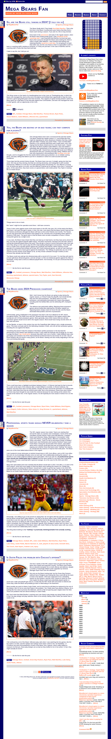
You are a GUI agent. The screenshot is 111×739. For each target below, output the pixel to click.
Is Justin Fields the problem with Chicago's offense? (34, 557)
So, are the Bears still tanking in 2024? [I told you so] (35, 22)
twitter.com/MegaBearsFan (88, 90)
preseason (44, 35)
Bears (103, 530)
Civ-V (102, 545)
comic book (99, 548)
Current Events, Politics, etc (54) (90, 470)
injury (36, 546)
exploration (90, 560)
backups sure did (63, 153)
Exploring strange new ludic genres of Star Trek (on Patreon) (85, 141)
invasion (82, 571)
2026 (92, 599)
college (97, 547)
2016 (81, 623)
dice (96, 553)
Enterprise (93, 559)
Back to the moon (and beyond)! (96, 190)
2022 (81, 611)
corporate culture (89, 550)
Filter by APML (10, 1)
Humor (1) (82, 482)
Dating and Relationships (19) (89, 472)
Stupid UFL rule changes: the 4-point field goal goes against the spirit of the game (97, 222)
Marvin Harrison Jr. (31, 544)
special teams (34, 275)
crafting (81, 552)
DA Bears (93, 552)
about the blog (96, 71)
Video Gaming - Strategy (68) (89, 511)
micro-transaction (91, 580)
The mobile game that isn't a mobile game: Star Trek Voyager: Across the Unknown (97, 252)
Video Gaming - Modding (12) (89, 509)
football (19, 114)
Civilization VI (84, 544)
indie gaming (95, 569)
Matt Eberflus (38, 114)
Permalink (58, 120)
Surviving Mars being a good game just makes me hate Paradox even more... (97, 176)
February (84, 601)
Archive (78, 15)
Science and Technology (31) (89, 490)
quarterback (43, 117)
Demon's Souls (90, 553)
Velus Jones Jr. (33, 409)
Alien (88, 528)
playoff (45, 544)
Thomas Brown (49, 114)
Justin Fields (19, 544)
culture (87, 552)
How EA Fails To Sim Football (89, 443)
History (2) (82, 480)
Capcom (85, 533)
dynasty (81, 557)
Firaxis (86, 562)
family (97, 560)
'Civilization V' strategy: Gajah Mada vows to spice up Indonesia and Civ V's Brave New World (91, 659)
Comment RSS (85, 729)
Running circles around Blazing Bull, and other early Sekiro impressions (92, 647)
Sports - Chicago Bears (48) (88, 496)
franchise (82, 564)
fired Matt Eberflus (59, 28)
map (85, 576)
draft (35, 541)
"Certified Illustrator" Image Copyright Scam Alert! (97, 365)
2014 (81, 627)
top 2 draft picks (24, 334)
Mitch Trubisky (88, 581)
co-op (81, 550)
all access (93, 528)
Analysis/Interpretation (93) (88, 462)
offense (19, 662)
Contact (103, 15)
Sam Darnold (56, 275)
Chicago (95, 533)
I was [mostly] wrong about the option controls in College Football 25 (91, 683)
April (83, 597)
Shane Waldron (12, 117)
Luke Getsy (11, 544)
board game (98, 532)
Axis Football (91, 530)
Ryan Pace (47, 660)
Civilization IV (92, 538)
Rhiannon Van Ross (86, 700)
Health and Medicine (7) (87, 478)
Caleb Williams (23, 117)
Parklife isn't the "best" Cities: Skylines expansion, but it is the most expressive (97, 382)
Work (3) (82, 513)
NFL (14, 114)
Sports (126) (83, 494)
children (86, 535)
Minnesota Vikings (13, 278)
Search (86, 15)
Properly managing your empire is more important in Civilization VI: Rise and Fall (97, 352)
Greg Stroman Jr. (46, 409)
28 (86, 343)
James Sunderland (91, 571)
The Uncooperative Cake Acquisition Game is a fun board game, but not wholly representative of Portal (97, 294)
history (99, 568)
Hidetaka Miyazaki (91, 568)
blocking (10, 275)
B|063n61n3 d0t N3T (53, 678)
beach (98, 530)
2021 (81, 613)
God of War (93, 566)
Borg (80, 533)
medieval (101, 578)
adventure (82, 528)
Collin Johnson (22, 409)
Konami (95, 573)
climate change (84, 547)
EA (86, 557)
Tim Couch (10, 546)
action (88, 527)
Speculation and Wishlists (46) (90, 492)
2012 (81, 631)
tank (40, 544)
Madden (86, 575)
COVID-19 (99, 550)
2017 (81, 621)
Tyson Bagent (11, 409)
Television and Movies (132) (89, 498)
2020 (81, 615)
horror (82, 569)
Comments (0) (68, 120)
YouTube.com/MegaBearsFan (89, 80)
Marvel (90, 576)
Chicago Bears (68, 25)
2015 (81, 625)
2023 (81, 609)
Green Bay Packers (36, 660)
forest (99, 562)
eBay (98, 557)
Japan (100, 571)
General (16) (83, 476)
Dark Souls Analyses (86, 447)
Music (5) (82, 486)
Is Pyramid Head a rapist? (96, 335)
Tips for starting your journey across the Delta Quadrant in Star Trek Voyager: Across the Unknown (97, 237)
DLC (93, 555)
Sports (59, 25)
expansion (82, 560)
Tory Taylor (43, 275)
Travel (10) (82, 503)
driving (101, 555)
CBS (90, 533)
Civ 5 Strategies (84, 441)
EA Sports (92, 557)
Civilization (83, 538)
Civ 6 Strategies (84, 439)
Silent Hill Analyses (86, 445)
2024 (81, 607)
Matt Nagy (82, 578)
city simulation (93, 537)
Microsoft (82, 580)
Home (70, 15)
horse (87, 569)
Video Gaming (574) (86, 505)
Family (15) (83, 474)
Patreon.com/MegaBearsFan (89, 101)
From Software (91, 564)
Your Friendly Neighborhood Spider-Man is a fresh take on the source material (85, 407)
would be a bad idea (48, 43)
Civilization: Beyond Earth (92, 545)
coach (92, 547)
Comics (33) (83, 468)
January (84, 603)
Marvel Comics (97, 576)
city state (101, 537)
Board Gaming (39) (85, 466)
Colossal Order (90, 548)
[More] (9, 105)
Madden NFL (93, 575)
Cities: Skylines (95, 535)
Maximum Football (92, 578)
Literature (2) (83, 484)
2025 (81, 605)
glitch (87, 566)
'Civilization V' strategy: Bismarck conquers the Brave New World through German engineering (97, 323)
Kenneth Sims (64, 544)
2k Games (82, 527)
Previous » (47, 672)
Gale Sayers (19, 546)
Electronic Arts (84, 559)
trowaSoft (97, 50)
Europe (100, 559)
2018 (81, 619)
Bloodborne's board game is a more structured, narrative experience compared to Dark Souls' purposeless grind (91, 695)
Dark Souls (101, 552)
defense (25, 275)
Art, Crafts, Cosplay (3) (87, 464)
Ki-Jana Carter (54, 544)
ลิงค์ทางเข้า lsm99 (85, 663)
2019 (81, 617)
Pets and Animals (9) (86, 488)
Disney (89, 555)
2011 (81, 633)
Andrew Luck (28, 546)
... (100, 158)
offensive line (33, 117)
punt (49, 275)
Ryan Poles (59, 114)
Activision (95, 527)
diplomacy (82, 555)
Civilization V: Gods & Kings (95, 542)
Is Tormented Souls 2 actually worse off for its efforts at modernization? (97, 206)
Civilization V (84, 540)
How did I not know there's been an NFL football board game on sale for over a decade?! (97, 267)
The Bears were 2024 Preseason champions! (29, 288)
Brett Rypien (65, 406)
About (94, 15)
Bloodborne (89, 532)
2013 (81, 629)
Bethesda (82, 532)
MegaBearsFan (13, 25)
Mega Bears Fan (26, 9)
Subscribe (21, 1)
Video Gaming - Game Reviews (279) (92, 507)
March (83, 599)
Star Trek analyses (85, 449)
